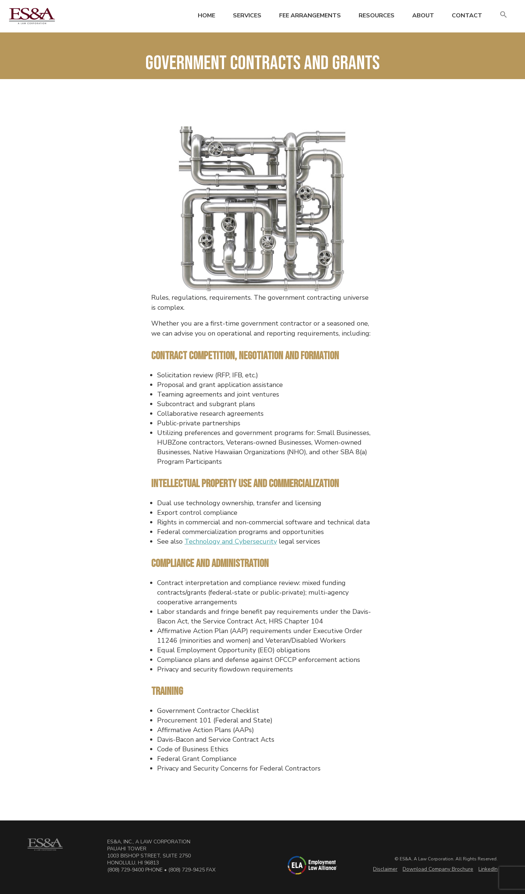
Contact (467, 15)
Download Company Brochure (438, 869)
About (423, 15)
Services (247, 15)
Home (206, 15)
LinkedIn (488, 869)
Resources (376, 15)
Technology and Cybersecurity (230, 541)
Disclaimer (385, 869)
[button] (503, 15)
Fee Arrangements (310, 15)
